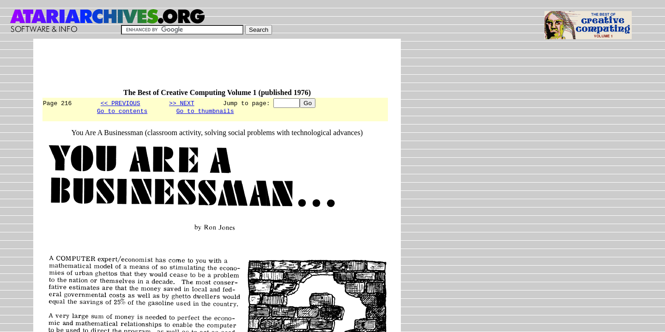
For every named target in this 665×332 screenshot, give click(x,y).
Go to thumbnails (205, 112)
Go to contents (122, 112)
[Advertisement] (210, 68)
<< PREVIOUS (120, 103)
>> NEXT (181, 103)
